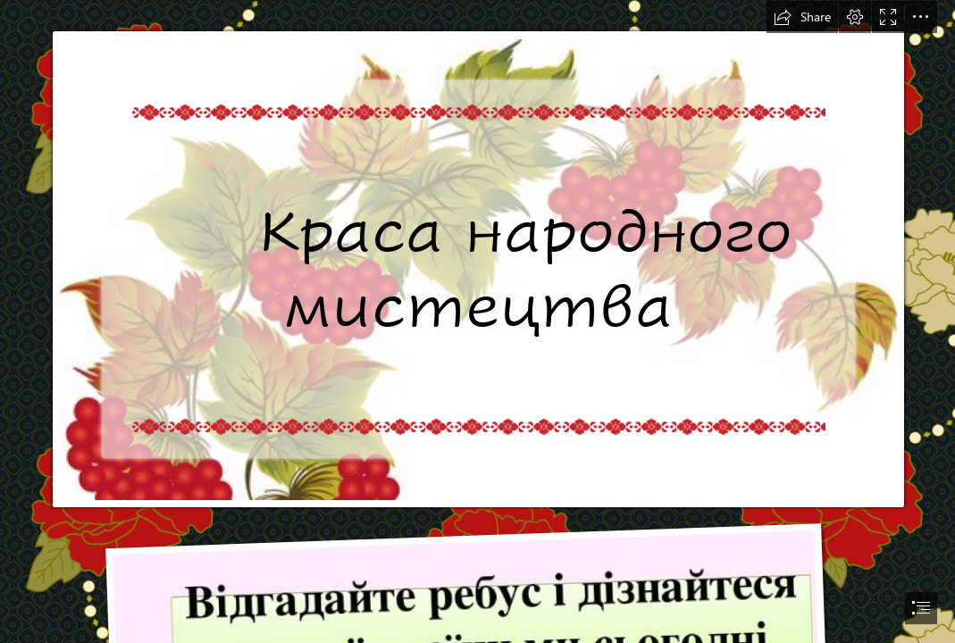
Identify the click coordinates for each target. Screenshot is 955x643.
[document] (477, 321)
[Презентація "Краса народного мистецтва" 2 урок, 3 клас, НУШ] (477, 255)
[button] (802, 17)
